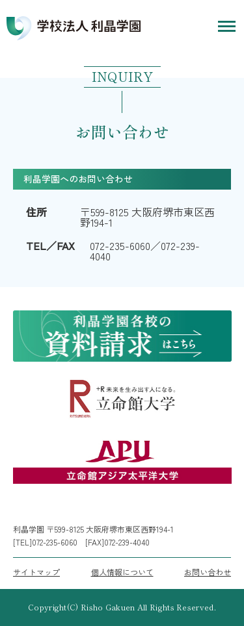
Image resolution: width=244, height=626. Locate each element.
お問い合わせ (207, 572)
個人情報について (122, 572)
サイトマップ (36, 572)
